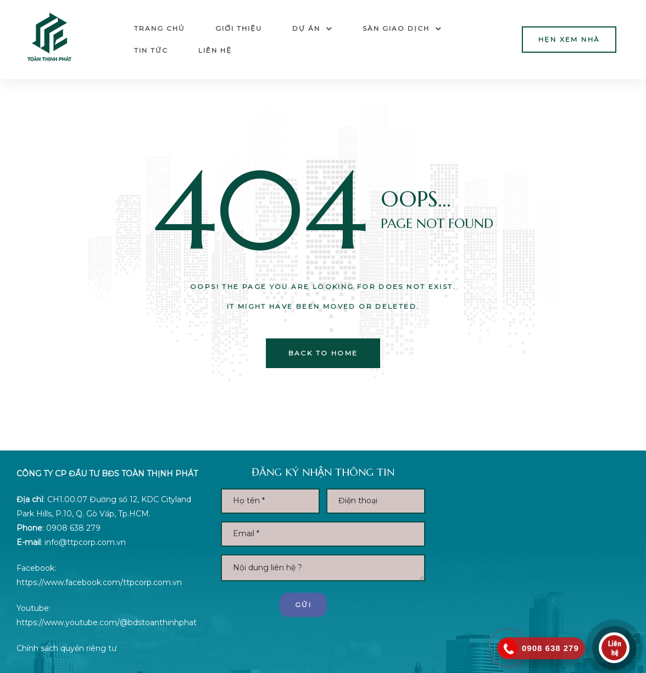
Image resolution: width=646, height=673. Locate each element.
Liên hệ (215, 50)
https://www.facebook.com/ (69, 582)
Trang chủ (159, 28)
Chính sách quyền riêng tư (66, 648)
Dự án (312, 28)
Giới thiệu (238, 28)
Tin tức (151, 50)
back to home (323, 353)
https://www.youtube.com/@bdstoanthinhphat (106, 622)
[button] (569, 39)
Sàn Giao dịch (402, 28)
